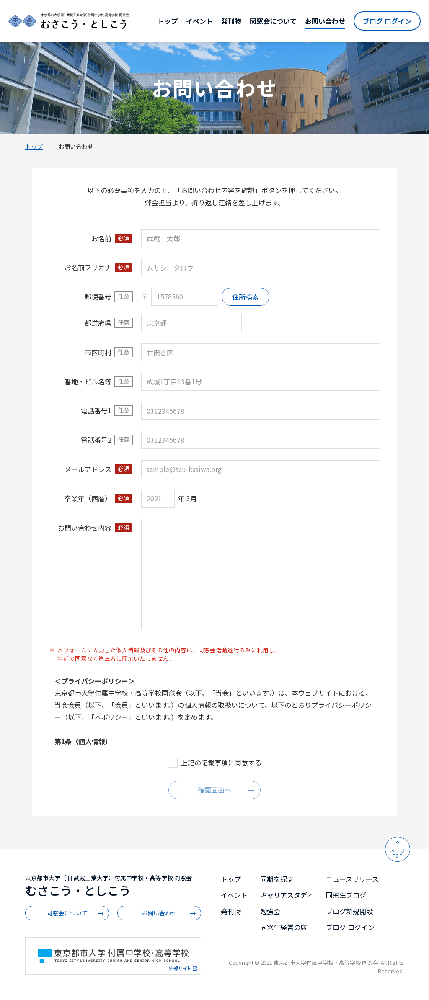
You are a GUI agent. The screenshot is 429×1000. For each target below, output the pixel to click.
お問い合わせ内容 (84, 527)
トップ (168, 21)
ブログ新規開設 (349, 911)
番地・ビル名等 (88, 381)
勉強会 (270, 911)
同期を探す (277, 879)
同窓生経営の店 (283, 927)
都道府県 (98, 322)
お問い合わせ (325, 21)
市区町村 (98, 352)
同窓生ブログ (346, 894)
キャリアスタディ (286, 894)
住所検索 (245, 297)
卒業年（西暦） (88, 498)
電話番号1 (96, 410)
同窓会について (273, 21)
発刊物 (231, 21)
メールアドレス (88, 469)
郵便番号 (98, 296)
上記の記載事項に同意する (221, 763)
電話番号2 (96, 439)
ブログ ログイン (387, 21)
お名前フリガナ (88, 267)
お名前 (101, 238)
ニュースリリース (352, 879)
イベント (199, 21)
